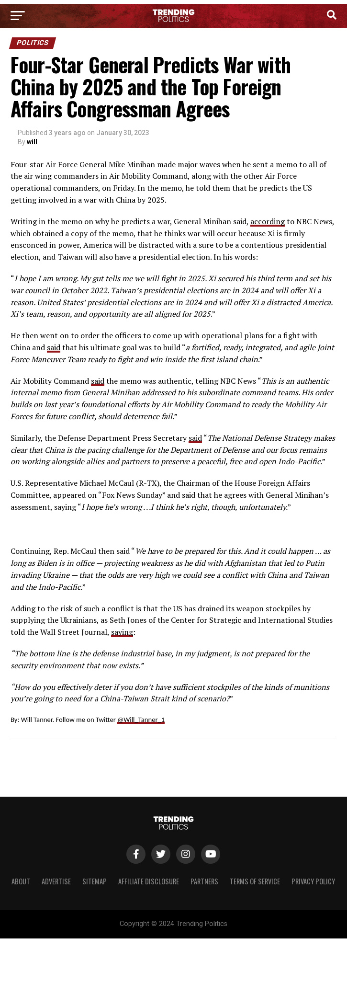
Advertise (56, 881)
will (32, 142)
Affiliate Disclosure (148, 881)
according (267, 221)
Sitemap (94, 881)
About (20, 881)
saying (122, 632)
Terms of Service (255, 881)
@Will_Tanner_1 (141, 719)
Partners (204, 881)
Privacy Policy (313, 881)
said (53, 347)
